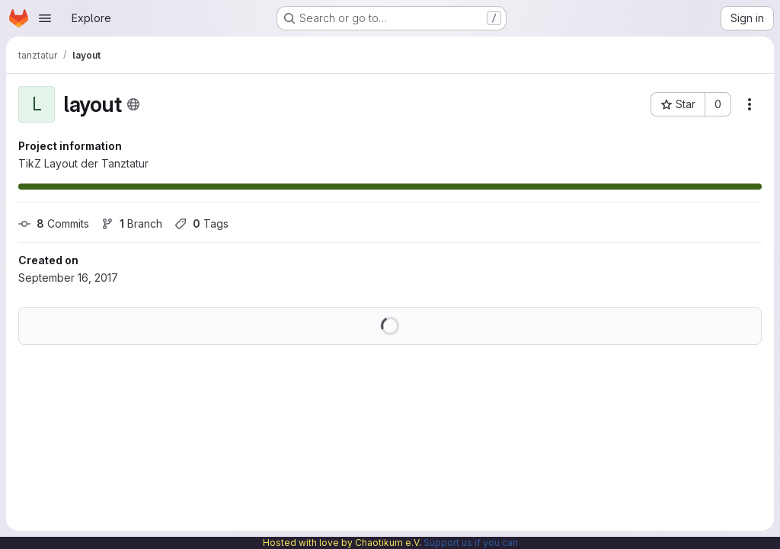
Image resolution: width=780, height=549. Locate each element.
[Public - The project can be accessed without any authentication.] (133, 104)
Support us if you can (471, 542)
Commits (53, 223)
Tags (201, 223)
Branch (131, 223)
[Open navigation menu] (45, 18)
